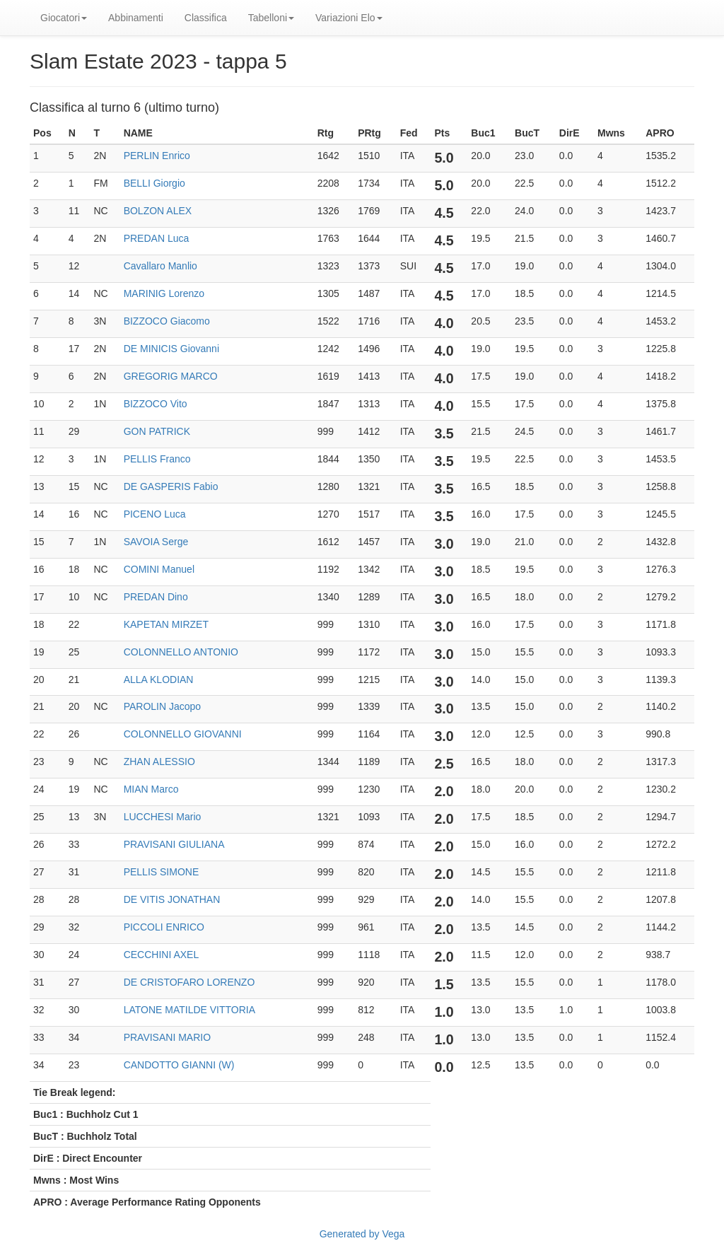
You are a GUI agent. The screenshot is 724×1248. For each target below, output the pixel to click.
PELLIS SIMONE (161, 871)
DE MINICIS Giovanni (171, 348)
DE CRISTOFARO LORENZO (189, 982)
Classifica (206, 17)
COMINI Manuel (159, 569)
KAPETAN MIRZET (166, 624)
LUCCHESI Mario (163, 816)
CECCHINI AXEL (161, 954)
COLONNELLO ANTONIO (181, 652)
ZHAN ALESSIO (159, 761)
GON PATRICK (157, 431)
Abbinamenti (135, 17)
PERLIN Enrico (157, 155)
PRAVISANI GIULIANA (174, 844)
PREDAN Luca (156, 238)
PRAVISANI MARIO (167, 1037)
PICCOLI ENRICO (164, 927)
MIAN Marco (151, 789)
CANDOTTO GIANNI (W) (179, 1065)
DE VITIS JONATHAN (172, 899)
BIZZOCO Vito (155, 403)
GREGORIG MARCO (171, 376)
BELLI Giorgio (154, 183)
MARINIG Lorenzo (164, 293)
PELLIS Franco (157, 459)
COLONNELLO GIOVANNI (183, 734)
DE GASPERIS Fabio (171, 486)
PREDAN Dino (156, 596)
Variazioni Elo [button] (349, 17)
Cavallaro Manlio (160, 266)
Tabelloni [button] (271, 17)
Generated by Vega (362, 1234)
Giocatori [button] (63, 17)
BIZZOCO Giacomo (167, 321)
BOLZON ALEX (158, 210)
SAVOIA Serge (156, 541)
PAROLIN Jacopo (162, 706)
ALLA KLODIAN (159, 679)
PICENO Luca (155, 514)
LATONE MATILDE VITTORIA (189, 1009)
